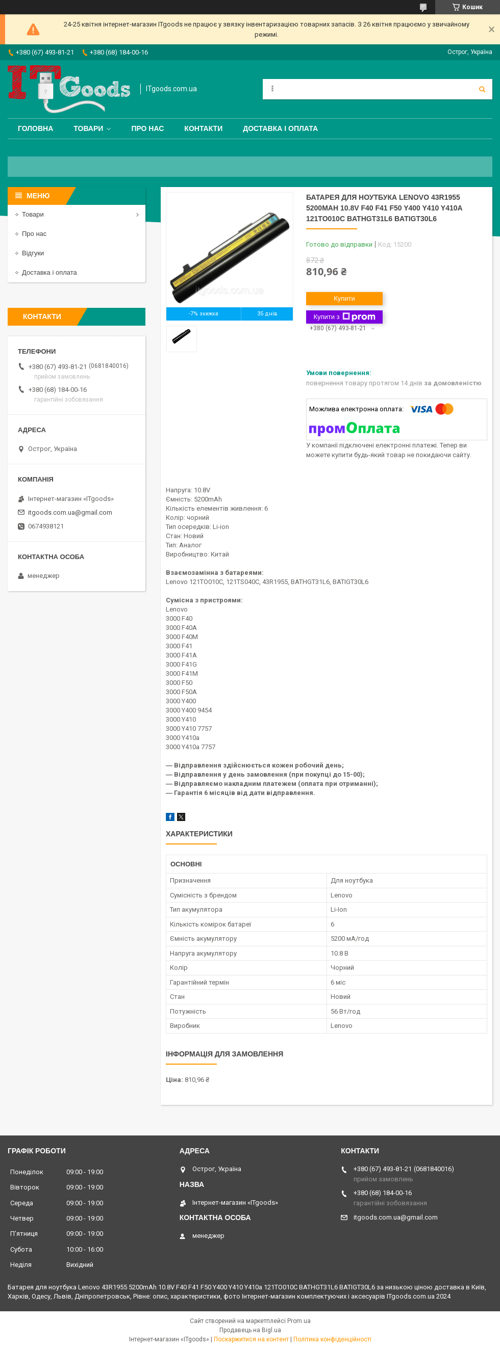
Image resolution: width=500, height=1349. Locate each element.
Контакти (203, 128)
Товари (88, 128)
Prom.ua (299, 1321)
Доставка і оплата (280, 128)
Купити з (344, 317)
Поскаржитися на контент (251, 1339)
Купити (344, 298)
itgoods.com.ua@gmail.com (70, 512)
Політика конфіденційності (332, 1339)
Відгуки (33, 253)
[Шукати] (482, 89)
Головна (35, 128)
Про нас (147, 128)
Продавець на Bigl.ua (250, 1330)
